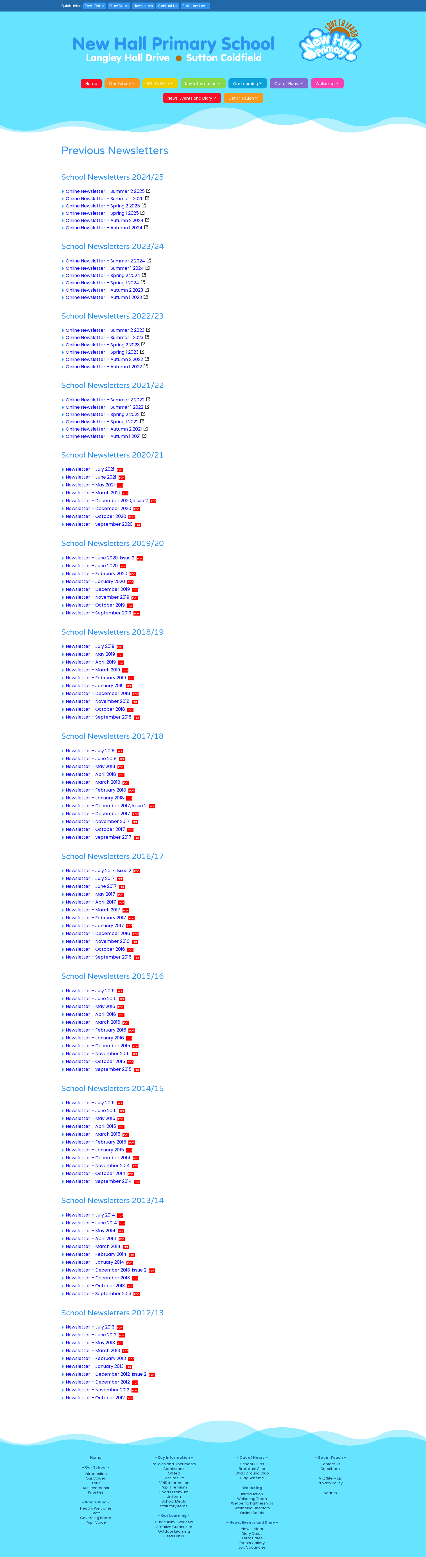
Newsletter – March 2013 (93, 1350)
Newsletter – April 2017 (91, 902)
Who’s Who (158, 83)
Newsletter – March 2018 (93, 782)
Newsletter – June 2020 (92, 566)
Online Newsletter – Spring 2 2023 (103, 345)
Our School (120, 83)
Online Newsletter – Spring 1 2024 (102, 283)
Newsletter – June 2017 (91, 886)
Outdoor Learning (174, 1531)
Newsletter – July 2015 (90, 1102)
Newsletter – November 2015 (98, 1053)
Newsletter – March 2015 (93, 1134)
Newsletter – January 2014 (95, 1262)
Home (91, 83)
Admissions (173, 1468)
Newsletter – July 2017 (90, 878)
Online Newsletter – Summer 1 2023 (104, 337)
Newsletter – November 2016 (98, 941)
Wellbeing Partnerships (252, 1503)
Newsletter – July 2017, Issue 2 (98, 870)
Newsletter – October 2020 (96, 516)
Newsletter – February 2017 (96, 917)
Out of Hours (286, 83)
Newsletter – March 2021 (93, 493)
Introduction (96, 1473)
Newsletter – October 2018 (95, 709)
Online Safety (252, 1512)
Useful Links (174, 1536)
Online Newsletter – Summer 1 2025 (105, 198)
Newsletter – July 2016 (90, 990)
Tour (96, 1483)
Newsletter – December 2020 (98, 508)
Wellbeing (325, 83)
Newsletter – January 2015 (95, 1150)
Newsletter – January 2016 (95, 1038)
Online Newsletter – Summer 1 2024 (105, 268)
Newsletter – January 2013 (95, 1366)
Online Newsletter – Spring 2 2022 (103, 414)
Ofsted (174, 1473)
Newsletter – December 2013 (98, 1278)
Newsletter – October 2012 (95, 1397)
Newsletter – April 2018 (91, 774)
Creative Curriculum (174, 1526)
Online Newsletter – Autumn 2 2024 (105, 220)
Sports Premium (174, 1492)
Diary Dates (119, 5)
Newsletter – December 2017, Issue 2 (106, 805)
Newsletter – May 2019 (90, 654)
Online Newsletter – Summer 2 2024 (105, 261)
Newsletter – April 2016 (91, 1014)
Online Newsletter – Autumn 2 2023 (104, 290)
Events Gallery (252, 1542)
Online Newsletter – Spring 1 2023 (102, 352)
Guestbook (330, 1468)
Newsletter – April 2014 (91, 1238)
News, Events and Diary (189, 98)
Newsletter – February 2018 (96, 790)
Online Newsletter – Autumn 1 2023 (104, 297)
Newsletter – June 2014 (91, 1223)
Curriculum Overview (174, 1522)
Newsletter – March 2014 (93, 1246)
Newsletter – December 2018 (98, 693)
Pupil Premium (174, 1487)
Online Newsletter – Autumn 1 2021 (103, 436)
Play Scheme (252, 1478)
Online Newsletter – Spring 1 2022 (102, 422)
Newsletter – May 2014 (90, 1230)
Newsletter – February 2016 (96, 1030)
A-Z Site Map (330, 1478)
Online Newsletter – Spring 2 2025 (103, 206)
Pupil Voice (96, 1522)
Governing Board (95, 1517)
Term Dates (94, 5)
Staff (96, 1513)
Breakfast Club (252, 1468)
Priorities (96, 1492)
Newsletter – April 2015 (91, 1126)
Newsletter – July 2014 (90, 1215)
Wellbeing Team (252, 1498)
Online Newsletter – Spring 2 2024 (103, 275)
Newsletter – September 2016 (99, 957)
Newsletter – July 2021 (90, 469)
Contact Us (167, 5)
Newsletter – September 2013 (98, 1293)
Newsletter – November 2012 (97, 1390)
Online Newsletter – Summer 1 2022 (104, 407)
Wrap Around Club (252, 1473)
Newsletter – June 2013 (91, 1335)
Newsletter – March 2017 (93, 910)
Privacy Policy (330, 1483)
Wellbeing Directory (252, 1508)
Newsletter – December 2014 (98, 1157)
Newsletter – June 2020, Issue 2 (100, 558)
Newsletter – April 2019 (91, 662)
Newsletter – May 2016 (90, 1006)
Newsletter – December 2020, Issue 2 (107, 500)
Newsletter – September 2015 (99, 1069)
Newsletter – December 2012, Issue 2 (106, 1374)
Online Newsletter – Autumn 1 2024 (104, 228)
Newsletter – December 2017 (98, 813)
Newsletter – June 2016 (91, 998)
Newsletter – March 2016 (93, 1022)
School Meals (174, 1501)
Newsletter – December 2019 (98, 589)
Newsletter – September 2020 (99, 524)
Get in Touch (241, 98)
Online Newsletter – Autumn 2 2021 (104, 429)
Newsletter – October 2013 (95, 1285)
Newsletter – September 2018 (99, 717)
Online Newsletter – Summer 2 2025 (105, 191)
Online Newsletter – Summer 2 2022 (105, 400)
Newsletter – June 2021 (91, 477)
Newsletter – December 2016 (98, 933)
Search (330, 1492)
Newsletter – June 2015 (91, 1110)
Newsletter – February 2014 (96, 1254)
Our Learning (245, 83)
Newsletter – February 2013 (96, 1358)
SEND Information (173, 1482)
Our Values (96, 1478)
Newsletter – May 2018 (90, 766)
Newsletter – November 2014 (98, 1165)
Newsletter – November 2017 (98, 821)
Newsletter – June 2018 (91, 758)
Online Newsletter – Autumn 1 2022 (104, 366)
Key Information (201, 83)
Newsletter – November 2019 (97, 597)
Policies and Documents (174, 1464)
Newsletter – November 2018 (98, 701)
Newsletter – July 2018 (90, 750)
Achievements (96, 1487)
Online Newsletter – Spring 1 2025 (102, 213)
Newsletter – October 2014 (95, 1173)
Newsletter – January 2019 (95, 685)
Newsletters (143, 5)
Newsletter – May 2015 (90, 1118)
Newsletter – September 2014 (99, 1181)
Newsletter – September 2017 (99, 837)
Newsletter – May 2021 (90, 485)
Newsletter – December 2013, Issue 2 (106, 1270)
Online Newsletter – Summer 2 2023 (105, 330)
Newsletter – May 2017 (90, 894)
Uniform (174, 1496)
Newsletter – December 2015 (98, 1045)
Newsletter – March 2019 (93, 670)
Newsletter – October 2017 (95, 829)
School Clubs (252, 1464)
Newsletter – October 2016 (95, 949)
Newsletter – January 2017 (95, 925)
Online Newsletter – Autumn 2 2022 (104, 359)
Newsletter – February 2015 (96, 1142)
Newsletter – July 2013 (90, 1327)
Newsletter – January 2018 (95, 798)
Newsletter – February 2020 (96, 573)
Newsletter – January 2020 (95, 581)
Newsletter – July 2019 (90, 646)
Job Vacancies (252, 1547)
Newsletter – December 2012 (98, 1382)
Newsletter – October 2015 (95, 1061)
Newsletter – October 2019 (95, 605)
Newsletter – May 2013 (90, 1342)
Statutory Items (195, 5)
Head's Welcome (96, 1508)
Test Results (174, 1478)
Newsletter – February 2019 (96, 678)
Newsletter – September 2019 (98, 613)
